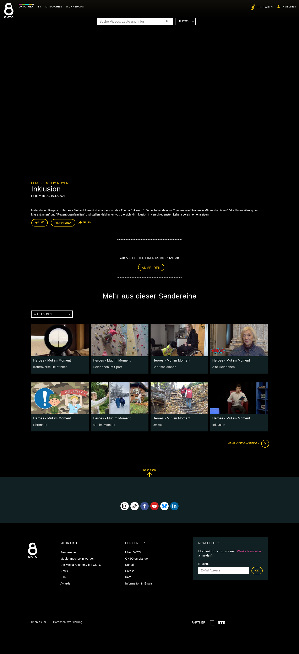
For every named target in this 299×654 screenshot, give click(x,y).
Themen (186, 21)
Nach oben (149, 472)
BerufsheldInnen (164, 365)
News (64, 570)
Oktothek (27, 6)
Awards (65, 582)
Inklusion (218, 423)
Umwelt (158, 423)
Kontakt (130, 563)
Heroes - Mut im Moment (50, 183)
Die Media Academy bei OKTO (80, 563)
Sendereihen (68, 551)
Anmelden (151, 267)
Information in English (139, 582)
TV (40, 6)
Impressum (38, 621)
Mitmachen (55, 6)
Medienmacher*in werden (77, 557)
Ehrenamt (39, 423)
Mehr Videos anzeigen (247, 443)
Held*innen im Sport (106, 365)
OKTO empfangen (137, 557)
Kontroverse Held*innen (49, 365)
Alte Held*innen (222, 365)
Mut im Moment (103, 423)
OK (257, 569)
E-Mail (203, 562)
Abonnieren (63, 222)
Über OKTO (133, 551)
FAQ (128, 576)
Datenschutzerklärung (67, 621)
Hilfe (63, 576)
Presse (130, 570)
